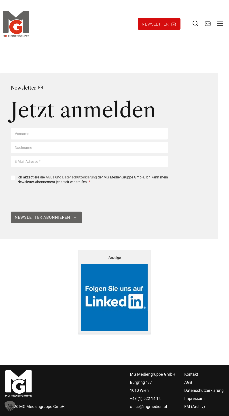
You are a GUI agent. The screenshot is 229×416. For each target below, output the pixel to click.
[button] (10, 406)
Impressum (194, 398)
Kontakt (191, 374)
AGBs (50, 177)
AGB (188, 382)
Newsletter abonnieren (42, 217)
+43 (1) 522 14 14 (145, 398)
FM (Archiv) (194, 406)
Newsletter (155, 24)
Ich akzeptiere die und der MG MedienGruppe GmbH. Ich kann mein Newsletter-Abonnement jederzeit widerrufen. (92, 179)
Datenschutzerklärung (79, 177)
